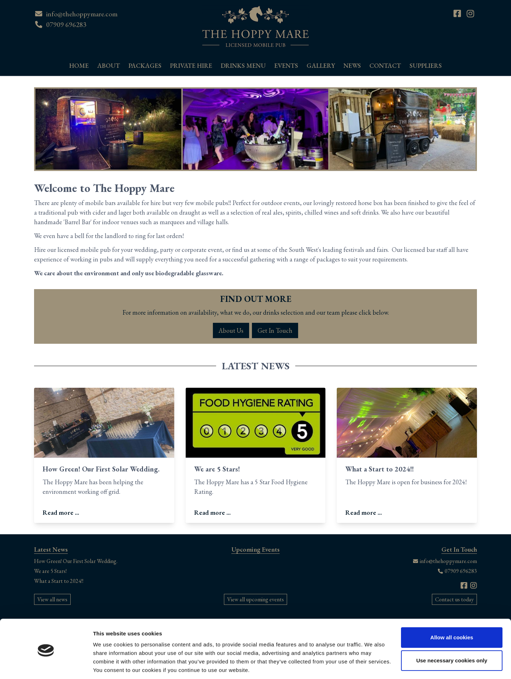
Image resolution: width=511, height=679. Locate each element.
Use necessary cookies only (451, 636)
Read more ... (61, 512)
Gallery (321, 65)
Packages (144, 65)
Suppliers (426, 65)
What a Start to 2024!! (379, 469)
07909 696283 (66, 24)
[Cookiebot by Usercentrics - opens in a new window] (46, 665)
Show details (109, 665)
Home (79, 65)
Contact (385, 65)
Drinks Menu (243, 65)
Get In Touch (275, 330)
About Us (231, 330)
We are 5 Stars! (217, 469)
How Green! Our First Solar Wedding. (101, 469)
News (352, 65)
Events (286, 65)
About (108, 65)
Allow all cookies (451, 613)
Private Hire (191, 65)
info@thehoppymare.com (81, 13)
